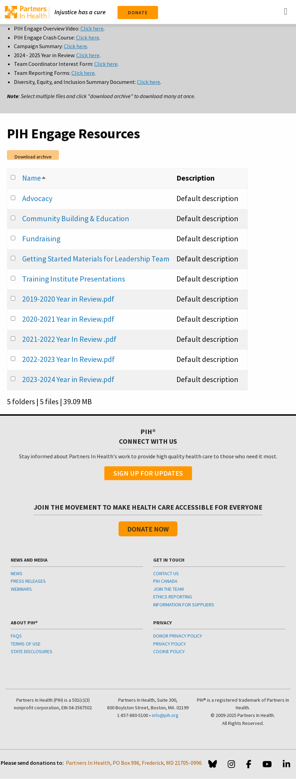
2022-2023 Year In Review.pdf (68, 359)
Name (34, 178)
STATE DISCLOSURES (31, 651)
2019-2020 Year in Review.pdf (68, 299)
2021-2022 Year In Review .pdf (69, 339)
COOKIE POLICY (169, 651)
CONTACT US (166, 573)
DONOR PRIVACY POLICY (177, 636)
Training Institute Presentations (73, 279)
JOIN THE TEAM (168, 589)
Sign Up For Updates (148, 473)
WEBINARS (21, 589)
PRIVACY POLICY (169, 644)
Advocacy (37, 198)
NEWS (17, 573)
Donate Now (148, 529)
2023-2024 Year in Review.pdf (68, 379)
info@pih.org (165, 715)
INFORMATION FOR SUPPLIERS (183, 604)
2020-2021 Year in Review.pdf (68, 319)
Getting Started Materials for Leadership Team (95, 258)
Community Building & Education (75, 218)
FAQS (16, 636)
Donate (138, 12)
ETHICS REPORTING (172, 597)
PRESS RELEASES (28, 581)
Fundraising (41, 238)
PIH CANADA (165, 581)
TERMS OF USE (26, 644)
